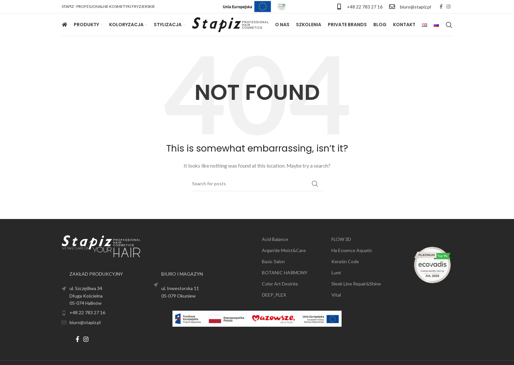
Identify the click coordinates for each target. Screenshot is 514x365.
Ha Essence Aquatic (351, 250)
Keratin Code (345, 261)
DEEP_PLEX (274, 295)
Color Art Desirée (280, 283)
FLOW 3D (341, 239)
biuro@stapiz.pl (415, 6)
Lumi (336, 272)
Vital (336, 295)
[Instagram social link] (448, 6)
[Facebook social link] (441, 6)
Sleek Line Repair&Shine (356, 283)
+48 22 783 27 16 (365, 6)
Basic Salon (273, 261)
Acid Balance (275, 239)
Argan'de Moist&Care (284, 250)
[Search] (449, 24)
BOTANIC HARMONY (284, 272)
